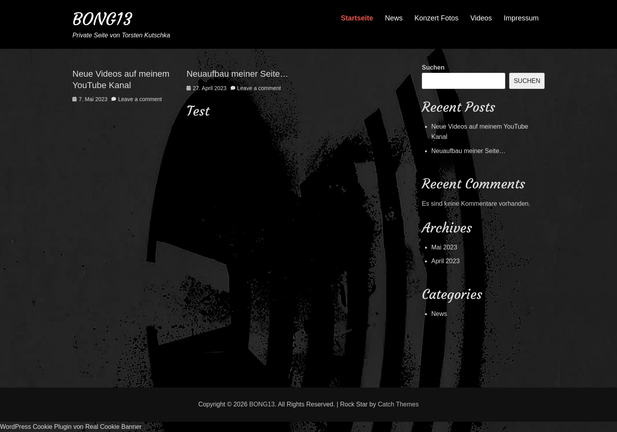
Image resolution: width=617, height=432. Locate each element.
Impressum (521, 18)
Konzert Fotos (436, 18)
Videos (481, 18)
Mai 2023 (444, 247)
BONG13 (102, 19)
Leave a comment (140, 99)
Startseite (357, 18)
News (394, 18)
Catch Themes (398, 404)
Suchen (433, 67)
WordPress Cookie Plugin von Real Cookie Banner (71, 426)
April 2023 (445, 261)
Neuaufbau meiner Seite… (237, 74)
